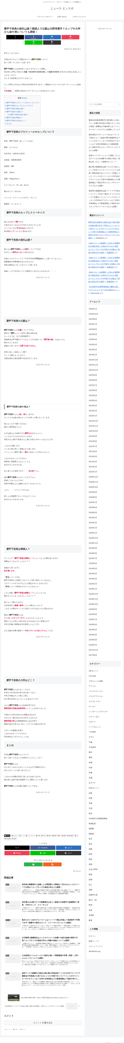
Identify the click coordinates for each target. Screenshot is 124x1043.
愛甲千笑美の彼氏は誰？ (15, 103)
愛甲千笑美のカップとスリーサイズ (19, 100)
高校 (14, 833)
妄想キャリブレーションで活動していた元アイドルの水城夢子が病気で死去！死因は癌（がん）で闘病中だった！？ (104, 158)
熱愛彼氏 (70, 830)
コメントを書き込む (43, 1019)
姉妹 (49, 830)
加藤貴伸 (110, 253)
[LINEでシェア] (62, 37)
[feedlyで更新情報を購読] (41, 859)
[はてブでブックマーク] (36, 37)
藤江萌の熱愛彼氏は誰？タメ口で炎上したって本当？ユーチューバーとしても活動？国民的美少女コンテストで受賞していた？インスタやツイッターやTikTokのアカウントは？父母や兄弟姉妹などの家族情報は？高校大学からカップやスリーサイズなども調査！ (104, 176)
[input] (104, 104)
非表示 (24, 92)
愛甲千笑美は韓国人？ (14, 112)
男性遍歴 (8, 833)
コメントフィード (96, 946)
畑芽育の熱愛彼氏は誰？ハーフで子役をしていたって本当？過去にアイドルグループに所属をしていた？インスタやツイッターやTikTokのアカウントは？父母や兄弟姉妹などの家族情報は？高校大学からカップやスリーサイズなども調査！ (104, 199)
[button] (75, 37)
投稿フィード (94, 941)
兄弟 (38, 830)
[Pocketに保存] (49, 37)
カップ (22, 830)
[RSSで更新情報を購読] (45, 859)
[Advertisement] (42, 289)
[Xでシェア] (10, 37)
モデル (7, 830)
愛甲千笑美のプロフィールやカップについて (22, 97)
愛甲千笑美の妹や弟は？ (18, 109)
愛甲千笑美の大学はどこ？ (15, 115)
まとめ (8, 118)
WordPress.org (94, 951)
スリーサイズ (30, 830)
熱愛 (64, 830)
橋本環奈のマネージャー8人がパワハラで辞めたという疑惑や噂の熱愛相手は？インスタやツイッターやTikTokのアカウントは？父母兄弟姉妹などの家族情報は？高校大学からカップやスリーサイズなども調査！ (104, 142)
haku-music (95, 293)
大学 (43, 830)
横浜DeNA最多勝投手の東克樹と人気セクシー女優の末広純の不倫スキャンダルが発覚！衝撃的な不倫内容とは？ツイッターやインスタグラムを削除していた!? (104, 124)
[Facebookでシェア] (23, 37)
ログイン (92, 936)
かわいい (15, 830)
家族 (54, 830)
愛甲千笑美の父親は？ (14, 106)
